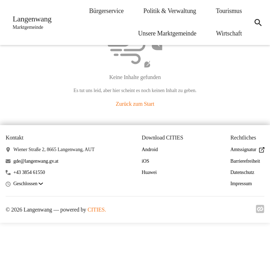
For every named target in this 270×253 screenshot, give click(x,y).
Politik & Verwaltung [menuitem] (169, 10)
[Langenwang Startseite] (29, 22)
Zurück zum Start (135, 104)
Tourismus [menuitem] (229, 10)
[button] (28, 184)
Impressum (241, 183)
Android (150, 149)
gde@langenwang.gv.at (35, 161)
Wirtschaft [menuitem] (229, 33)
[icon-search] (258, 22)
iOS (145, 161)
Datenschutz (242, 172)
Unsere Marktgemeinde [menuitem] (167, 33)
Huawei (149, 172)
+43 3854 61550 (29, 172)
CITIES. (97, 210)
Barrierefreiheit (245, 161)
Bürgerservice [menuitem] (106, 10)
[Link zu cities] (260, 211)
